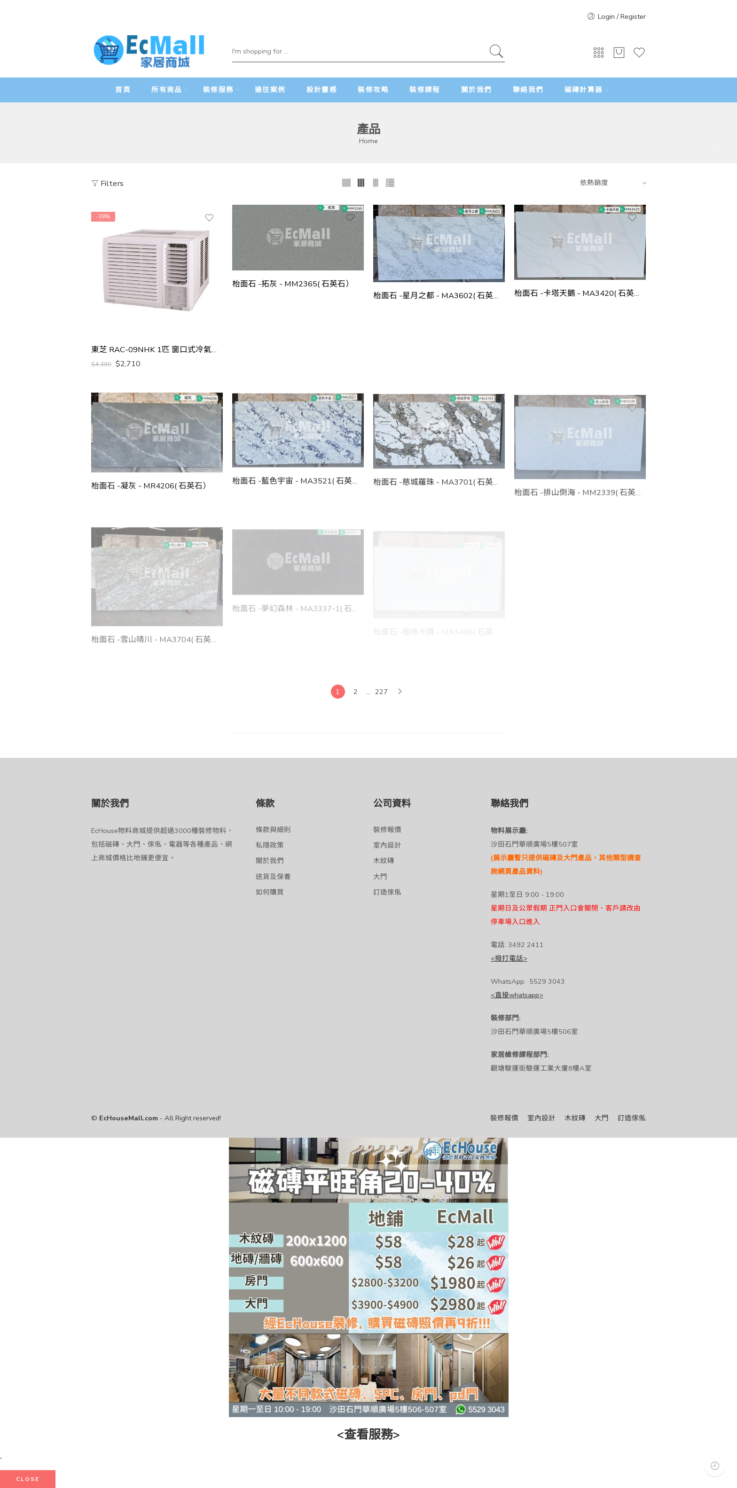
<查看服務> (368, 1434)
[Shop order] (612, 183)
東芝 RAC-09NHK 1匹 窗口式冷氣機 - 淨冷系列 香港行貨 (157, 350)
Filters (107, 183)
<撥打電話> (509, 958)
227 (381, 691)
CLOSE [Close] (27, 1479)
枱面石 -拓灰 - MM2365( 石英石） (292, 284)
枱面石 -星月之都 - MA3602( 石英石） (439, 296)
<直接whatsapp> (517, 995)
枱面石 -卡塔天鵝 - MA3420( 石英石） (580, 293)
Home (368, 141)
